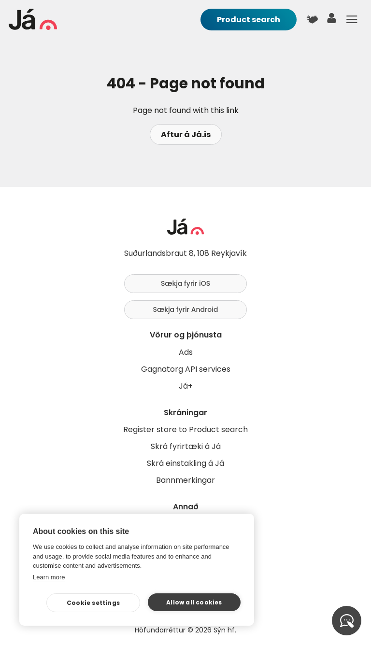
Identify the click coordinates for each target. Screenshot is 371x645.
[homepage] (33, 27)
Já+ (186, 386)
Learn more (49, 577)
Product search (248, 19)
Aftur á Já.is (186, 134)
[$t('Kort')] (312, 19)
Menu (351, 19)
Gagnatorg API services (185, 369)
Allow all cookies (194, 602)
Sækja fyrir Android (185, 309)
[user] (332, 20)
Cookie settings (93, 603)
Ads (186, 352)
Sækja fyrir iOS (185, 283)
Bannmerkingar (185, 480)
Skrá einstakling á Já (185, 463)
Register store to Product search (185, 429)
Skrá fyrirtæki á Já (186, 446)
